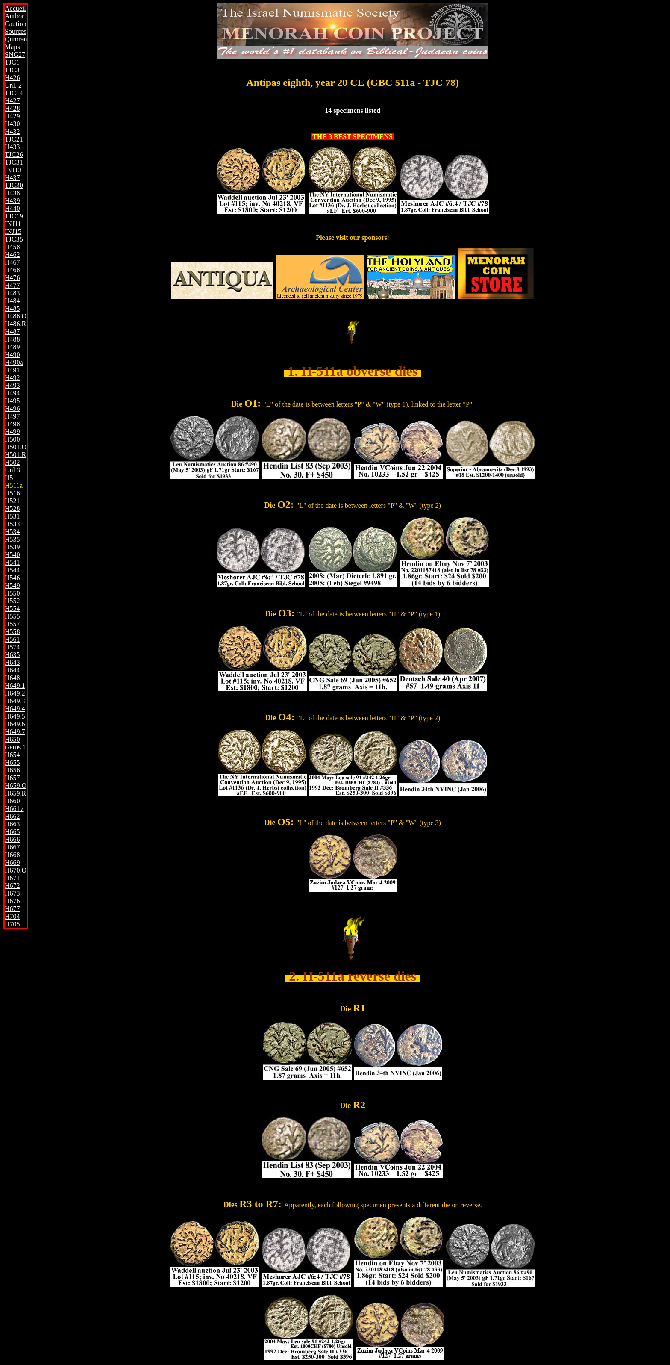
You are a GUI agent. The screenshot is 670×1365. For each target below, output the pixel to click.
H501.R (15, 454)
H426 (12, 77)
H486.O (15, 316)
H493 (12, 385)
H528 (12, 508)
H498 (12, 423)
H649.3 (15, 701)
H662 (12, 816)
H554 (12, 608)
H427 (12, 100)
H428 (12, 108)
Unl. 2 (13, 85)
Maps (12, 46)
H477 (12, 285)
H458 (12, 247)
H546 (12, 577)
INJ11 (13, 223)
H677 (12, 908)
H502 (12, 462)
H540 (12, 554)
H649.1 (15, 685)
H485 (12, 308)
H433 (12, 146)
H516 (12, 493)
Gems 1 (15, 747)
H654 (12, 754)
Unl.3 (12, 470)
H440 (12, 208)
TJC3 (12, 70)
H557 (12, 624)
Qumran (16, 39)
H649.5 (15, 716)
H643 (12, 662)
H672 (12, 885)
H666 (12, 839)
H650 (12, 739)
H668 (12, 854)
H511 (12, 477)
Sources (15, 31)
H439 (12, 200)
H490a (14, 362)
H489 (12, 347)
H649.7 (15, 731)
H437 (12, 177)
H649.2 (15, 693)
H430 (12, 123)
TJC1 (12, 62)
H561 (12, 639)
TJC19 (14, 216)
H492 (12, 377)
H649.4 (15, 708)
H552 (12, 600)
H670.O (15, 870)
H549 (12, 585)
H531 (12, 516)
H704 (12, 916)
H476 (12, 277)
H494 (12, 393)
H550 (12, 593)
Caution (15, 23)
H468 (12, 270)
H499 (12, 431)
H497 (12, 416)
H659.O (15, 785)
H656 (12, 770)
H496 (12, 408)
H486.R (15, 323)
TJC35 (14, 239)
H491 (12, 370)
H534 (12, 531)
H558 (12, 631)
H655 (12, 762)
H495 (12, 400)
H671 (12, 878)
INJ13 (13, 170)
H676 (12, 901)
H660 (12, 801)
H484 (12, 300)
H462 (12, 254)
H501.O (15, 447)
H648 (12, 677)
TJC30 (14, 185)
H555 (12, 616)
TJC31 (14, 162)
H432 (12, 131)
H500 (12, 439)
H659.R (15, 793)
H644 (12, 670)
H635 (12, 654)
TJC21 (14, 139)
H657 (12, 777)
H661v (14, 808)
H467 (12, 262)
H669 (12, 862)
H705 (12, 924)
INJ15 (13, 231)
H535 (12, 539)
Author (14, 16)
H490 (12, 354)
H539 (12, 547)
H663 (12, 824)
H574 (12, 647)
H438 (12, 193)
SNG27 (15, 54)
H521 (12, 500)
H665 (12, 831)
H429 (12, 116)
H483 (12, 293)
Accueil (15, 8)
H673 (12, 893)
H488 (12, 339)
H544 (12, 570)
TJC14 (14, 93)
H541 (12, 562)
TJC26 (14, 154)
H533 (12, 524)
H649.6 (15, 724)
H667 (12, 847)
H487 (12, 331)
